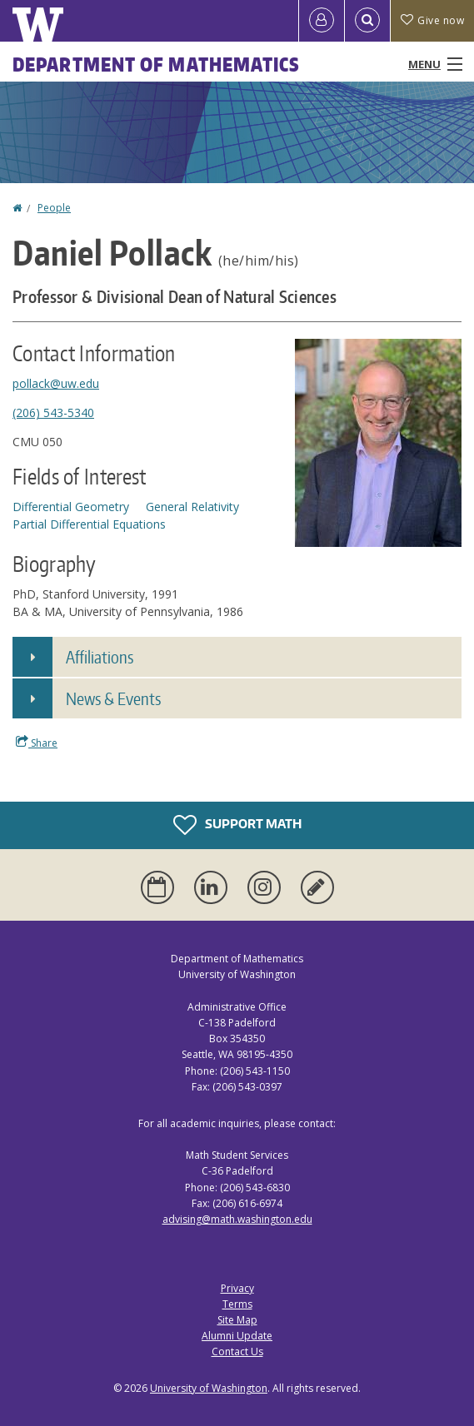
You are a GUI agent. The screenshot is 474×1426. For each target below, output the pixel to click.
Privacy (237, 1288)
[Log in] (321, 21)
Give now (432, 20)
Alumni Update (237, 1336)
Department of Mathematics (156, 64)
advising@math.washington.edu (237, 1219)
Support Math (237, 825)
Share (36, 742)
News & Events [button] (113, 698)
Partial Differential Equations (89, 524)
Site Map (237, 1320)
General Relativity (192, 506)
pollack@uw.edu (55, 383)
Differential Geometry (70, 506)
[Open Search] (367, 21)
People (54, 208)
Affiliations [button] (99, 657)
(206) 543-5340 (53, 412)
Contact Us (237, 1351)
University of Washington (208, 1388)
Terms (237, 1304)
